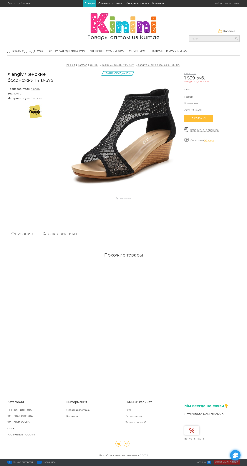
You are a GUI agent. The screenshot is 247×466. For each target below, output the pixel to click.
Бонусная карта (194, 438)
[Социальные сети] (235, 455)
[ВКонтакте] (118, 444)
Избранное (49, 462)
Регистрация (232, 3)
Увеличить (125, 198)
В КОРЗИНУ (199, 118)
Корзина (226, 31)
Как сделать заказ (137, 3)
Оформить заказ (226, 462)
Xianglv (35, 89)
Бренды (90, 3)
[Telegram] (127, 444)
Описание (22, 234)
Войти (218, 3)
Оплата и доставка (110, 3)
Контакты (158, 3)
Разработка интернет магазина (119, 455)
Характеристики (60, 234)
